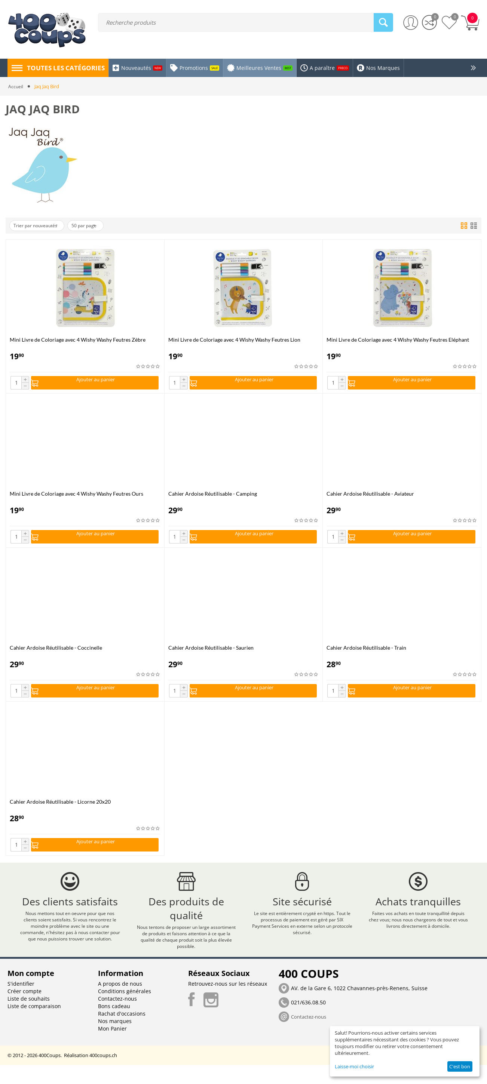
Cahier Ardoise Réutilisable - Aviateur (370, 495)
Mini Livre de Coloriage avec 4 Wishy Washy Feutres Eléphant (398, 339)
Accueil (16, 86)
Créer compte (24, 1010)
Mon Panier (112, 1047)
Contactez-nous (117, 1017)
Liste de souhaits (28, 1017)
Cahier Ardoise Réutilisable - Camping (212, 495)
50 (95, 225)
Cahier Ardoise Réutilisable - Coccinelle (56, 652)
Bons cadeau (114, 1025)
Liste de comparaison (34, 1025)
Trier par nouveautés (39, 225)
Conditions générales (124, 1010)
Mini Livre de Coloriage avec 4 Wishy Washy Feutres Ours (76, 495)
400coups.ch (103, 1074)
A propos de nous (120, 1002)
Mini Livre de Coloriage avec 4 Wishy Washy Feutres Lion (234, 339)
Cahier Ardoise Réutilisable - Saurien (211, 652)
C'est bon (459, 1066)
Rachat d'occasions (122, 1032)
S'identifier (20, 1002)
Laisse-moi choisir (354, 1066)
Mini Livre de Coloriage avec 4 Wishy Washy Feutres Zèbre (78, 339)
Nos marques (115, 1040)
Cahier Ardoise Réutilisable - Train (366, 652)
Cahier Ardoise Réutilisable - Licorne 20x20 (60, 808)
